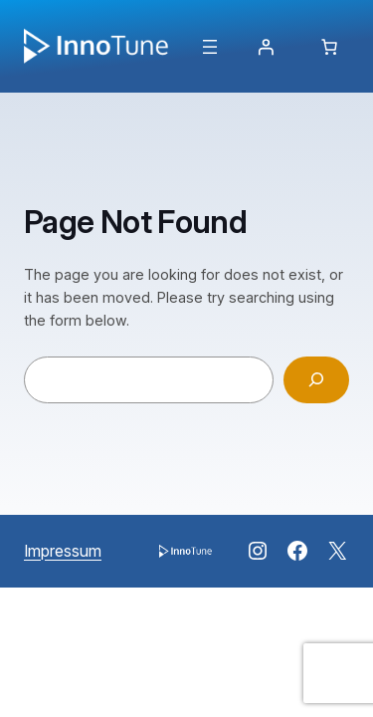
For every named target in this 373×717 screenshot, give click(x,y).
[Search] (316, 380)
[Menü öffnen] (210, 47)
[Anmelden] (265, 47)
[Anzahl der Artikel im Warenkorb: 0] (329, 47)
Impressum (62, 551)
